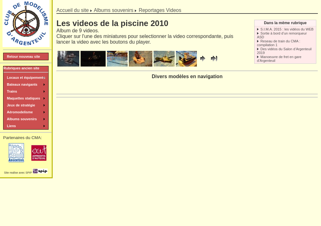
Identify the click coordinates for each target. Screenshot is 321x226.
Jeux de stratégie (21, 105)
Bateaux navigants (22, 84)
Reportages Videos (160, 10)
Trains (12, 91)
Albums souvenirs (113, 10)
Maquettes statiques (23, 98)
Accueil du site (72, 10)
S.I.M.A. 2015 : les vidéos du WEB (286, 29)
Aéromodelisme (20, 112)
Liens (11, 126)
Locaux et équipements (26, 77)
